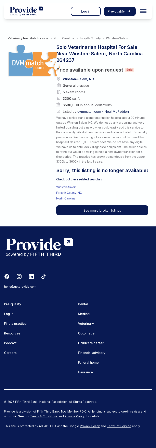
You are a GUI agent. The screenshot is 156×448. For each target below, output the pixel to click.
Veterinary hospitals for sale (28, 38)
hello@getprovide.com (20, 286)
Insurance (85, 372)
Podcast (10, 343)
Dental (83, 304)
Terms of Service (119, 426)
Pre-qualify (12, 304)
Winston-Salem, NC (78, 79)
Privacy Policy (74, 416)
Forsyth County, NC (69, 192)
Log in (86, 11)
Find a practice (15, 324)
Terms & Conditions (43, 416)
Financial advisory (91, 353)
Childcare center (91, 343)
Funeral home (88, 362)
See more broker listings (102, 210)
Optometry (86, 333)
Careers (10, 353)
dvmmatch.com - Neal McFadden (103, 111)
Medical (84, 314)
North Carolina (63, 38)
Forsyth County (90, 38)
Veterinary (86, 324)
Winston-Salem (117, 38)
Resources (12, 333)
